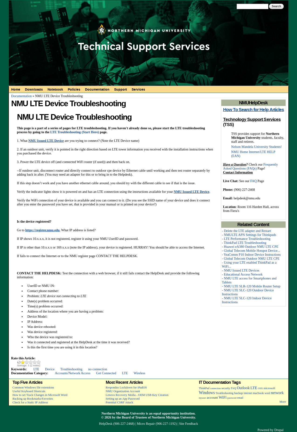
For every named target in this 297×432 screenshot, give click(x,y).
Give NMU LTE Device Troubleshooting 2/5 (27, 362)
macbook (258, 393)
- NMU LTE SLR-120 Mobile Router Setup (251, 286)
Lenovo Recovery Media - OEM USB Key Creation (137, 395)
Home (15, 89)
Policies (74, 89)
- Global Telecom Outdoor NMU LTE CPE (251, 258)
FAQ (253, 181)
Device (50, 369)
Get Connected (106, 373)
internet (248, 393)
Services (138, 89)
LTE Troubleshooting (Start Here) (74, 132)
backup (238, 393)
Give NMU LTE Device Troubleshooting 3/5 (31, 362)
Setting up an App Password (123, 398)
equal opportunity (166, 413)
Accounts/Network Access (72, 373)
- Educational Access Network (242, 274)
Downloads (34, 89)
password (231, 398)
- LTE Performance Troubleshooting (246, 239)
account (212, 397)
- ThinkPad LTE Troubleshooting (244, 243)
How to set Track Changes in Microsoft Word (40, 395)
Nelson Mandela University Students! (256, 147)
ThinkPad (204, 388)
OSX (260, 388)
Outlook (243, 388)
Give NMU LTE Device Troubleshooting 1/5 (23, 362)
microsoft (269, 388)
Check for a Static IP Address (30, 402)
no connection (97, 369)
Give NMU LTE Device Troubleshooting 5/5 (39, 362)
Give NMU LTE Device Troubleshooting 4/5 (35, 362)
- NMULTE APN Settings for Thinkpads (249, 235)
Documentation (97, 89)
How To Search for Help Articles (253, 109)
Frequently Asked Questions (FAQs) (250, 166)
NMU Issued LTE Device (46, 141)
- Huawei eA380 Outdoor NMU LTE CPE (250, 246)
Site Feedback (188, 423)
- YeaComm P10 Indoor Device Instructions (251, 254)
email (240, 397)
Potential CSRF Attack (119, 402)
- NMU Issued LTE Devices (240, 270)
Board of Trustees (134, 417)
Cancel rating (19, 362)
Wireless (139, 373)
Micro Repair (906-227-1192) (157, 423)
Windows (207, 392)
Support (120, 89)
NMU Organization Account (123, 391)
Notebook (55, 89)
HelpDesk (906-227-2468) (116, 423)
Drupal (279, 430)
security (226, 388)
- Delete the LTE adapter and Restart (246, 231)
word (267, 393)
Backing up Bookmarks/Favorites (33, 398)
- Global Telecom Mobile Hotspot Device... (251, 250)
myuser (202, 398)
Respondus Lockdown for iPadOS (126, 387)
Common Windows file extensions (33, 387)
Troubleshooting (71, 369)
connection (215, 388)
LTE (36, 369)
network (277, 393)
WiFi (223, 397)
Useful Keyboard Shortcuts (29, 391)
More (282, 401)
